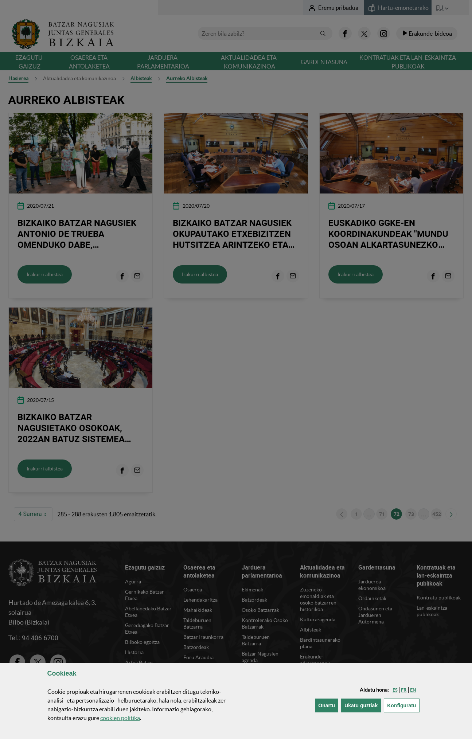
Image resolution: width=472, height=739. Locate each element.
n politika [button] (120, 718)
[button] (395, 690)
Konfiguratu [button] (403, 704)
